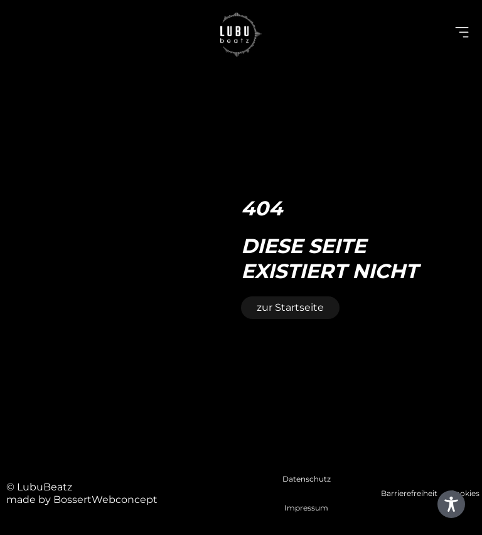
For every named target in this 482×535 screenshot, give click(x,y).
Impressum (306, 507)
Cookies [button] (464, 493)
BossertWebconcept (105, 499)
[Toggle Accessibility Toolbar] (451, 504)
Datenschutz (306, 479)
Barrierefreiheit (409, 493)
